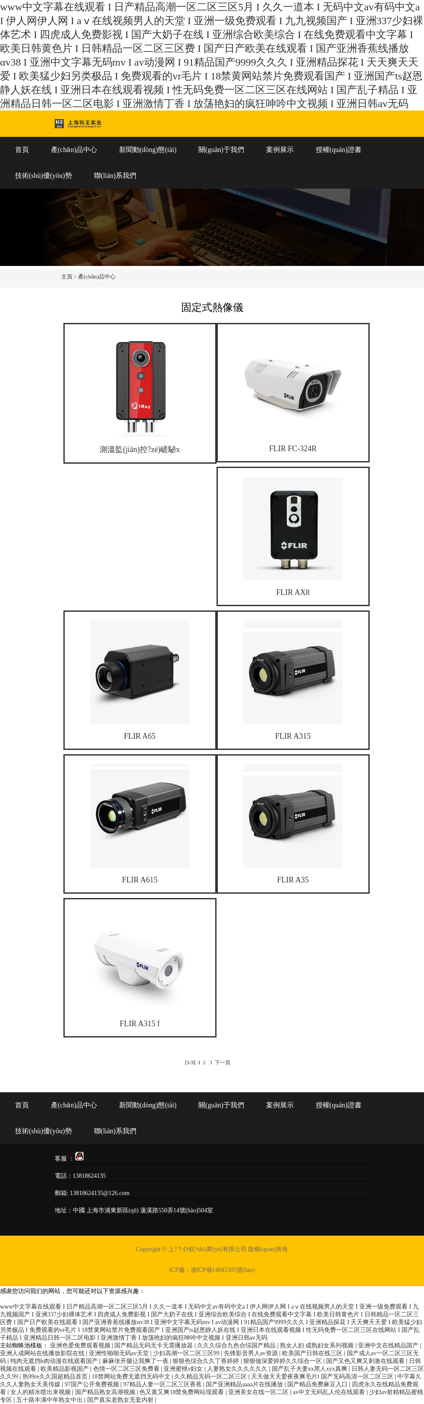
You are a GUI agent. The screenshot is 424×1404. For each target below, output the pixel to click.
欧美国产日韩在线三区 (313, 1353)
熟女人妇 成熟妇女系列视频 (317, 1345)
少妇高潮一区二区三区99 (187, 1353)
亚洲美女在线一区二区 (259, 1392)
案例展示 (280, 149)
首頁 (22, 149)
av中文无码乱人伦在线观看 (330, 1392)
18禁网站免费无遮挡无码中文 (132, 1376)
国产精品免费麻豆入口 (318, 1384)
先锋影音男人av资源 (252, 1353)
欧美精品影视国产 (66, 1369)
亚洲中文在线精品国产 (389, 1345)
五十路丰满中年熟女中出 (50, 1400)
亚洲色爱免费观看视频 (81, 1345)
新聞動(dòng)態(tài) (147, 149)
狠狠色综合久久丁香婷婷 (207, 1361)
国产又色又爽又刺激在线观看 (366, 1361)
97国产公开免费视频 (93, 1384)
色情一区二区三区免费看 (127, 1369)
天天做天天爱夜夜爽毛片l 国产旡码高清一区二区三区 (323, 1376)
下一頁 (222, 1062)
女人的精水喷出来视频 (41, 1392)
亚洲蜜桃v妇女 (183, 1369)
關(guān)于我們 (221, 149)
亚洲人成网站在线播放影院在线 (43, 1353)
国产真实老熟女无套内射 (121, 1400)
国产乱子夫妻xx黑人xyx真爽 (310, 1369)
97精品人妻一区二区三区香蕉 (163, 1384)
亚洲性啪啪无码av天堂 (120, 1353)
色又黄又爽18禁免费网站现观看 (182, 1392)
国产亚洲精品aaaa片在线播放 (245, 1384)
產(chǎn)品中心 (74, 149)
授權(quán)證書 (338, 149)
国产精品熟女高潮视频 (106, 1392)
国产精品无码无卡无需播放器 (154, 1345)
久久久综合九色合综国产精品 (237, 1345)
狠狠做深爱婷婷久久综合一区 (283, 1361)
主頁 (66, 276)
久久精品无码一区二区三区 (211, 1376)
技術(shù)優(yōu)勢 (43, 175)
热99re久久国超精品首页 (55, 1376)
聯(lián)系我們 (115, 175)
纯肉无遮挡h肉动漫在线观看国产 (55, 1361)
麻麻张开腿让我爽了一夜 (136, 1361)
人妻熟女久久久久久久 (238, 1369)
